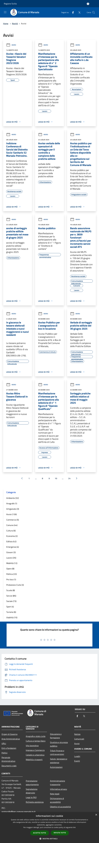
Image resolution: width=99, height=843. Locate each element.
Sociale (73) (11, 601)
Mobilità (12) (11, 563)
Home (5, 23)
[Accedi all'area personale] (88, 3)
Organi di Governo (9, 734)
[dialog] (49, 827)
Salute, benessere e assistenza (58, 760)
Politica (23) (11, 574)
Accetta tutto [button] (39, 833)
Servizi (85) (11, 595)
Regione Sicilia (10, 3)
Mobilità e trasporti (34, 759)
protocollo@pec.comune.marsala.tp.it (18, 811)
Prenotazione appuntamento (32, 782)
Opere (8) (10, 568)
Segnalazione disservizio (31, 791)
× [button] (96, 815)
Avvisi (11, 45)
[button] (49, 838)
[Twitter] (78, 12)
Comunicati (79, 738)
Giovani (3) (11, 552)
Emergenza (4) (12, 546)
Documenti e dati (9, 765)
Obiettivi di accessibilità (60, 806)
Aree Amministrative (11, 738)
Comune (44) (11, 525)
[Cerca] (93, 12)
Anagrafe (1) (11, 503)
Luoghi (77, 756)
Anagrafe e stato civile (35, 736)
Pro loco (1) (11, 579)
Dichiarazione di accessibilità (57, 800)
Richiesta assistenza (35, 802)
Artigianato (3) (12, 508)
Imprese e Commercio (35, 750)
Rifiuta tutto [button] (60, 833)
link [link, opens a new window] (74, 827)
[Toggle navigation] (5, 12)
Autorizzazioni (56, 767)
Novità (15, 23)
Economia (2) (12, 536)
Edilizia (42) (11, 541)
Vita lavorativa (32, 745)
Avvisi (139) (11, 514)
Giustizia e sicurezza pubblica (59, 744)
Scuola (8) (10, 590)
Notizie (77, 734)
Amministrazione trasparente (57, 782)
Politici (4, 752)
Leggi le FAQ (31, 797)
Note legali (54, 793)
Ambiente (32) (12, 498)
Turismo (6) (11, 612)
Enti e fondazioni (9, 748)
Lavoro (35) (11, 557)
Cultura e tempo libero (35, 740)
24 (69, 478)
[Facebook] (72, 12)
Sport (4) (10, 606)
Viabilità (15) (11, 617)
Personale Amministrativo (8, 759)
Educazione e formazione (55, 735)
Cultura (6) (11, 530)
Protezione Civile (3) (15, 584)
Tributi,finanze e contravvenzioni (57, 752)
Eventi (77, 760)
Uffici (4, 743)
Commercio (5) (12, 519)
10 (56, 478)
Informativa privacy (58, 789)
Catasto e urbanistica (35, 754)
